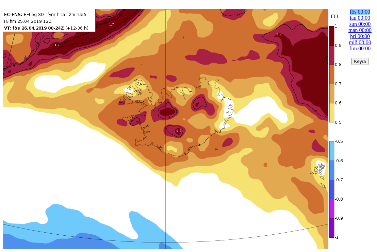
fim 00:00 (360, 48)
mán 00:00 (360, 30)
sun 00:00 (360, 24)
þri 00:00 (360, 36)
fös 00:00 (360, 12)
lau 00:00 (360, 18)
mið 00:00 (360, 42)
